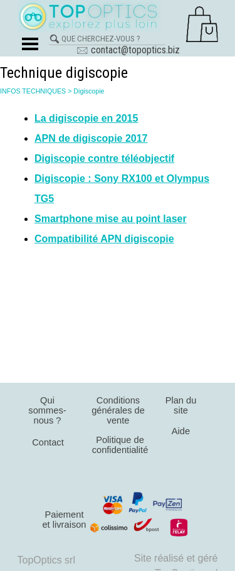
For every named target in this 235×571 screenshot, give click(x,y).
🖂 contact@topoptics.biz (128, 50)
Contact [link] (48, 442)
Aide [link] (181, 431)
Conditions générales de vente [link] (118, 410)
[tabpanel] (117, 179)
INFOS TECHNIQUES (33, 91)
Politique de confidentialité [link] (120, 445)
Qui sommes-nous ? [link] (47, 410)
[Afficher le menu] (30, 43)
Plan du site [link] (181, 405)
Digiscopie (88, 91)
